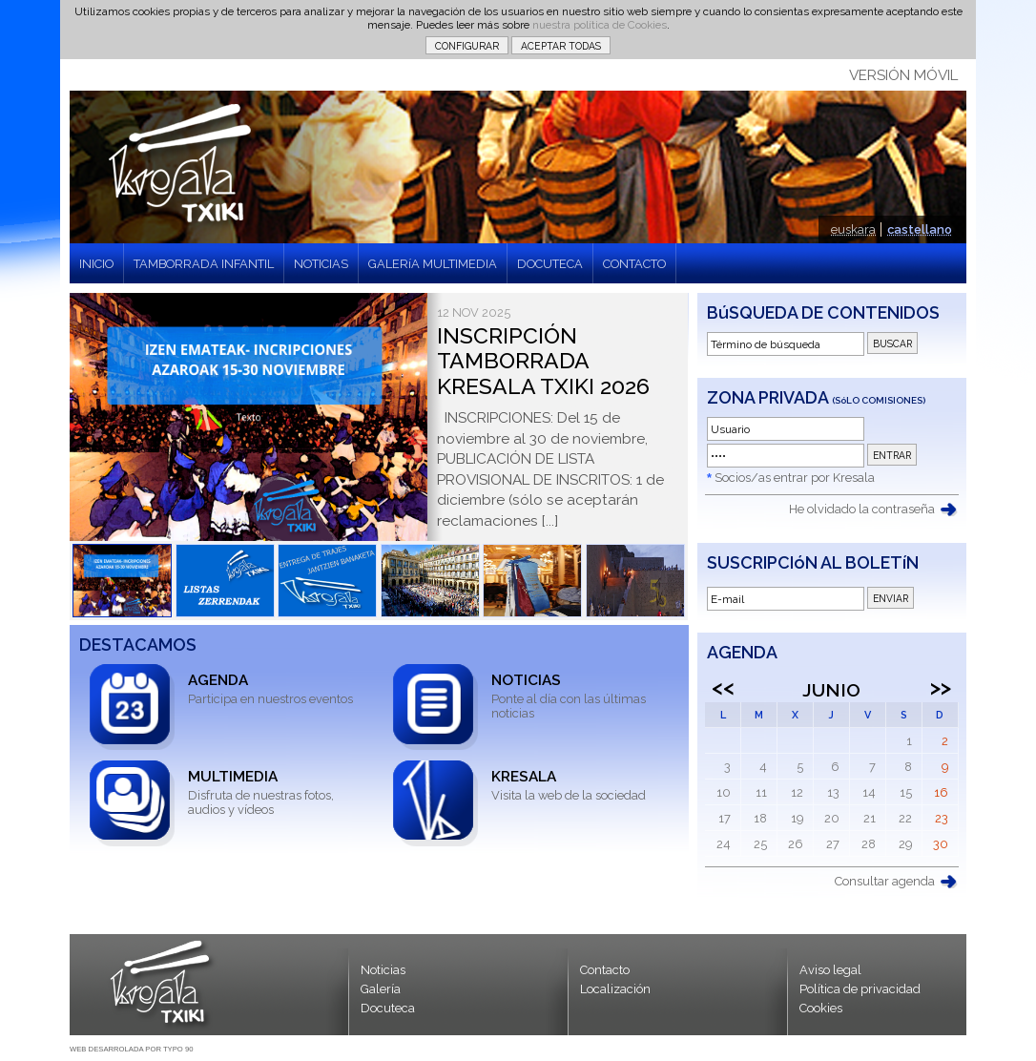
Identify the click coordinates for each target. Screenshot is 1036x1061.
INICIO (96, 264)
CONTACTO (634, 264)
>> (940, 687)
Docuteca (388, 1008)
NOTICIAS (321, 264)
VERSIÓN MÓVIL (903, 75)
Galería (381, 989)
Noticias (383, 970)
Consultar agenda (885, 881)
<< (723, 687)
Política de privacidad (860, 989)
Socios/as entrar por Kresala (795, 477)
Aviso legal (830, 970)
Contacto (605, 970)
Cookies (820, 1008)
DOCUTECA (550, 264)
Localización (615, 989)
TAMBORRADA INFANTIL (204, 264)
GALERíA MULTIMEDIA (432, 264)
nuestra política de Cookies (599, 24)
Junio (831, 689)
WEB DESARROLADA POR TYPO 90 (131, 1049)
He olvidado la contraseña (862, 509)
